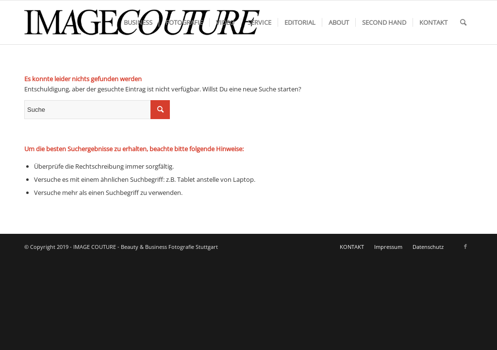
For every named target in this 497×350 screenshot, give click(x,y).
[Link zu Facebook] (465, 246)
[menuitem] (138, 22)
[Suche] (463, 22)
